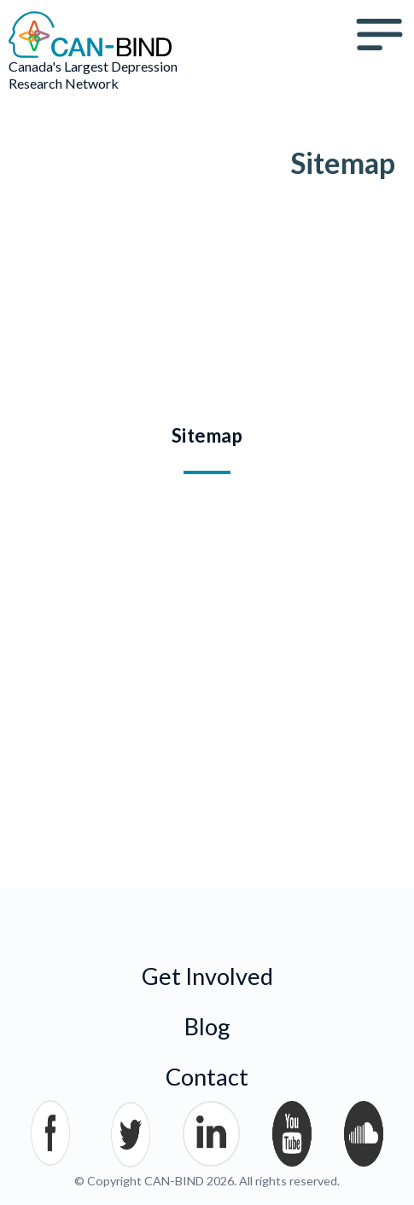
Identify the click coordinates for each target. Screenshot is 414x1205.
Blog (207, 1026)
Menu (380, 35)
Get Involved (207, 976)
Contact (207, 1077)
